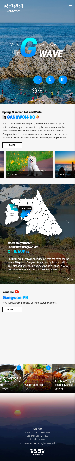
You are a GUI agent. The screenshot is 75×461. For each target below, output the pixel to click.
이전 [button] (7, 223)
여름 (43, 100)
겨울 (35, 100)
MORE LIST (12, 309)
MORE (12, 145)
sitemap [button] (70, 6)
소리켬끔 (34, 90)
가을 (32, 100)
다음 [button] (67, 223)
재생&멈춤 (40, 90)
